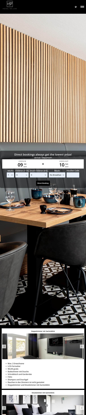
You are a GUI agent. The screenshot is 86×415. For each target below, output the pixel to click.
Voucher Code (73, 170)
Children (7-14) (22, 170)
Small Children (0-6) (39, 170)
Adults (10, 170)
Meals (57, 170)
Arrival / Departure (43, 157)
